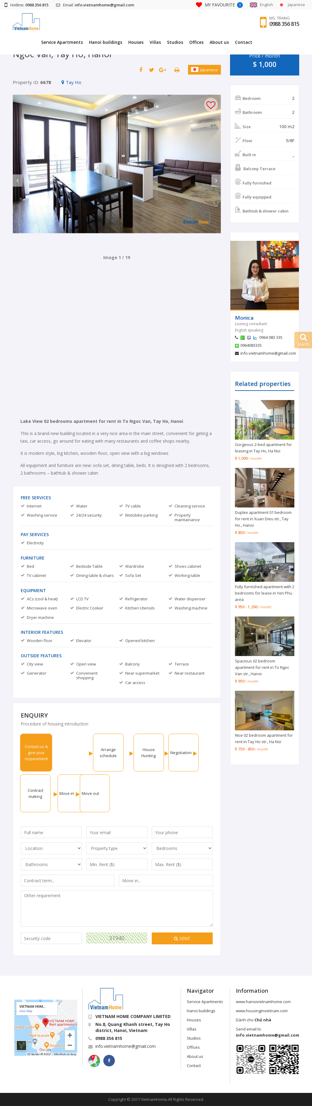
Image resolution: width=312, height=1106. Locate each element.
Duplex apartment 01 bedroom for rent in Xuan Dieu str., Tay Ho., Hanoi (263, 519)
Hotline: (26, 5)
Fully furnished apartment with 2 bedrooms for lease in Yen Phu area (264, 593)
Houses (179, 42)
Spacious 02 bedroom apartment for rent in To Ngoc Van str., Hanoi (262, 667)
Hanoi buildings (149, 42)
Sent (182, 938)
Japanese (204, 69)
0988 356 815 (284, 24)
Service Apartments (106, 42)
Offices (240, 42)
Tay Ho (71, 82)
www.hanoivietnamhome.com (263, 1001)
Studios (219, 42)
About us (263, 42)
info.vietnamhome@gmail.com (268, 353)
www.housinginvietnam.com (262, 1010)
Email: (95, 5)
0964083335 (251, 345)
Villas (199, 42)
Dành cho (253, 1020)
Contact (287, 42)
